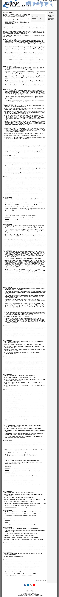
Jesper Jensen (7, 377)
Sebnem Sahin (7, 84)
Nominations (34, 18)
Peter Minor (7, 318)
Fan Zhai (6, 352)
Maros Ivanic (7, 121)
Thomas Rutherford (8, 503)
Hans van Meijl (7, 452)
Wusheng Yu (7, 276)
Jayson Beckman (8, 40)
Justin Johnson (7, 96)
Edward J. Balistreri (8, 67)
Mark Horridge (7, 494)
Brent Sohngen (7, 447)
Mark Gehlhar (7, 468)
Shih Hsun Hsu (7, 497)
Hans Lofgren (7, 260)
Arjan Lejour (7, 312)
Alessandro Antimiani (8, 105)
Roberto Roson (7, 149)
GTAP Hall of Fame (51, 16)
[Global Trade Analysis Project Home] (12, 3)
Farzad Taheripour (8, 204)
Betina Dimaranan (8, 375)
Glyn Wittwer (7, 208)
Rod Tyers (6, 449)
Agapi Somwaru (7, 385)
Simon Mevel (7, 80)
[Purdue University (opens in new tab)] (4, 1)
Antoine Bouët (7, 217)
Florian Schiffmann (8, 100)
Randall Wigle (7, 575)
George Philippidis (8, 128)
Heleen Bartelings (8, 108)
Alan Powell (7, 571)
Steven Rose (7, 382)
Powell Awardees (51, 19)
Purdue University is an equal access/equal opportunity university (29, 594)
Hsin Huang (7, 475)
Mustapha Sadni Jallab (8, 135)
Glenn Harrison (7, 472)
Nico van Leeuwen (8, 416)
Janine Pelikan (7, 295)
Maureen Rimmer (8, 133)
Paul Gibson (7, 470)
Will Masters (7, 499)
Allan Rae (6, 408)
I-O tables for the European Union (31, 349)
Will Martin (7, 229)
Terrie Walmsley (7, 269)
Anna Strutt (7, 171)
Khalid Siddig (7, 221)
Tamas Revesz (7, 202)
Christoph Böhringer (8, 71)
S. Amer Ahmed (7, 251)
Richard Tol (7, 411)
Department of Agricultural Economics (29, 588)
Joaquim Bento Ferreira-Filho (9, 225)
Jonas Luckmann (8, 142)
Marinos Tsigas (7, 537)
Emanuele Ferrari (8, 52)
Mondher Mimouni (8, 316)
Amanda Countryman (8, 90)
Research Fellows (51, 15)
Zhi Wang (6, 419)
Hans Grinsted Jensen (8, 433)
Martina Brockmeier (8, 553)
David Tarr (6, 505)
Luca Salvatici (7, 59)
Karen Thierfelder (8, 57)
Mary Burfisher (7, 492)
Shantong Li (7, 219)
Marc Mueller (7, 349)
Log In (41, 0)
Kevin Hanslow (7, 520)
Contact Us (55, 0)
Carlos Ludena (7, 291)
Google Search (50, 0)
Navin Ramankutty (8, 436)
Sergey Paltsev (7, 379)
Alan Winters (7, 454)
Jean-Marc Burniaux (8, 511)
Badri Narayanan (7, 198)
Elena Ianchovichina (8, 346)
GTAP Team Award (51, 18)
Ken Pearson (7, 535)
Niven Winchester (8, 137)
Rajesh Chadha (7, 460)
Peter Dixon (7, 258)
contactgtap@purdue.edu (39, 595)
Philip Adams (7, 215)
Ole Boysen (7, 46)
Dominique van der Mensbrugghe (10, 413)
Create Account (45, 0)
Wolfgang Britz (7, 111)
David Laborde (7, 288)
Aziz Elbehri (7, 465)
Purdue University (29, 589)
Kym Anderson (7, 341)
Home (38, 0)
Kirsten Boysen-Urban (8, 75)
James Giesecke (7, 115)
